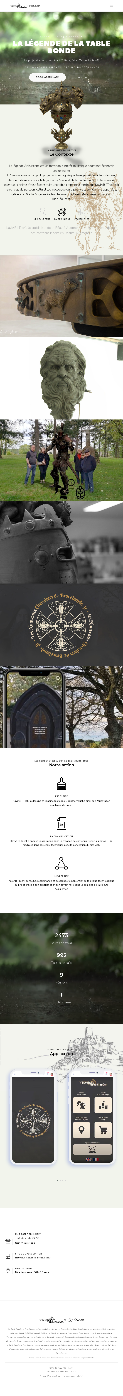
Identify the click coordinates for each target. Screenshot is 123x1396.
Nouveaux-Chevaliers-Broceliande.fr (33, 1257)
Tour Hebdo (68, 1358)
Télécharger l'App (47, 77)
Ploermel (37, 1358)
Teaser (81, 78)
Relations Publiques (57, 1358)
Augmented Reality (87, 1358)
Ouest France (46, 1358)
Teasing (31, 1358)
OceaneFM (76, 1358)
